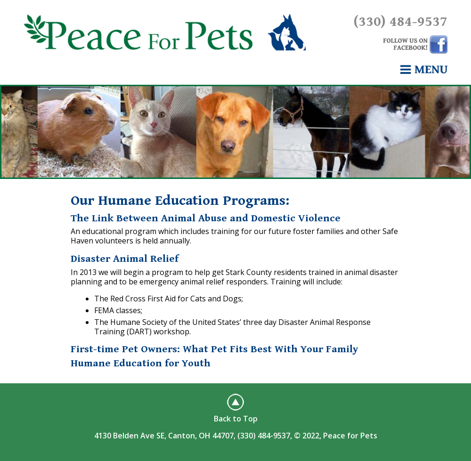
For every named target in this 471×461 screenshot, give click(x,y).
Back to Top (236, 418)
